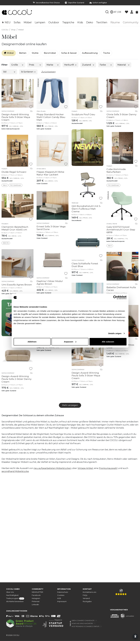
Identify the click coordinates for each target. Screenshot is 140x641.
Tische (106, 53)
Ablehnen (32, 341)
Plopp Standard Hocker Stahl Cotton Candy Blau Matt (51, 117)
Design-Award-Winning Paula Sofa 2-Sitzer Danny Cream (17, 379)
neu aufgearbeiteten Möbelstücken (52, 468)
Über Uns (10, 592)
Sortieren (28, 72)
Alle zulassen (108, 341)
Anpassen (70, 341)
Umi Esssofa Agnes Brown (17, 284)
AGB (59, 598)
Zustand (88, 65)
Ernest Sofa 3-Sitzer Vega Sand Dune (51, 228)
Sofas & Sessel (69, 53)
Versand (86, 598)
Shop (13, 30)
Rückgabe (87, 601)
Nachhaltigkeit (12, 595)
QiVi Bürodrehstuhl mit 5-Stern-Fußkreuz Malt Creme (86, 209)
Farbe (106, 65)
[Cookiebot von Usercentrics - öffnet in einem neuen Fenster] (115, 297)
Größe (17, 65)
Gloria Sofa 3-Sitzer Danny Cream (121, 115)
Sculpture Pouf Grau (83, 114)
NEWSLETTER (37, 592)
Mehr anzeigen (70, 405)
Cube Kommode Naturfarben (116, 170)
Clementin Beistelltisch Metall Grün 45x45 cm (15, 228)
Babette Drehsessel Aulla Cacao (121, 288)
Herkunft (70, 65)
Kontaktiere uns (89, 592)
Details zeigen (114, 333)
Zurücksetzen (48, 72)
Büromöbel (50, 53)
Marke (53, 65)
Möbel (21, 30)
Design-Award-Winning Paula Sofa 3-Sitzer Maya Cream (16, 117)
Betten (22, 53)
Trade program (15, 598)
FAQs (85, 595)
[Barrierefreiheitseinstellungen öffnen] (135, 636)
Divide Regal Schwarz (14, 171)
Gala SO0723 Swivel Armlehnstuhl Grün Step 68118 (121, 229)
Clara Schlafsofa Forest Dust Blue (85, 265)
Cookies (60, 595)
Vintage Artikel (85, 468)
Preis (35, 65)
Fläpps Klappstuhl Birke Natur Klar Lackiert (50, 173)
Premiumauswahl (108, 468)
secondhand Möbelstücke (15, 471)
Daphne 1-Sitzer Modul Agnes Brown (50, 282)
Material (123, 65)
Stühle (35, 53)
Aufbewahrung (90, 53)
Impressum (62, 601)
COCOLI (5, 30)
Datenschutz (62, 592)
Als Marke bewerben (15, 601)
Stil (9, 72)
